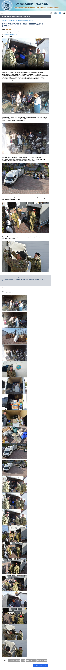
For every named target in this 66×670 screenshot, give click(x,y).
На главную (5, 20)
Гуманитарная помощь (14, 660)
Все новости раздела (40, 665)
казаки (23, 660)
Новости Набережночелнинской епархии (23, 20)
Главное (11, 20)
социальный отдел (42, 660)
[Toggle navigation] (2, 13)
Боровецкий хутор (31, 660)
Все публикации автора (10, 34)
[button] (64, 13)
